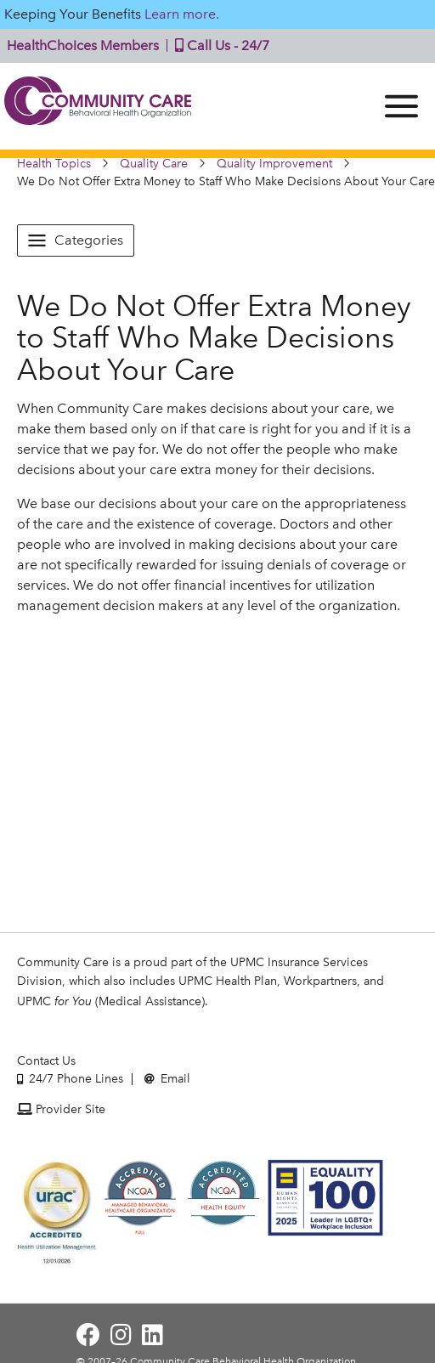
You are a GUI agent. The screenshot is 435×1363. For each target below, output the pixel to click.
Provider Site (61, 1109)
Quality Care (154, 163)
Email (167, 1079)
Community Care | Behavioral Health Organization (97, 106)
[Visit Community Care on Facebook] (88, 1335)
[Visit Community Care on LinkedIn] (152, 1335)
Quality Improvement (274, 163)
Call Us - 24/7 (218, 45)
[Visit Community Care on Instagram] (121, 1335)
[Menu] (401, 106)
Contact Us (46, 1061)
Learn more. (181, 14)
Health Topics (54, 163)
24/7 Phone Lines (70, 1079)
